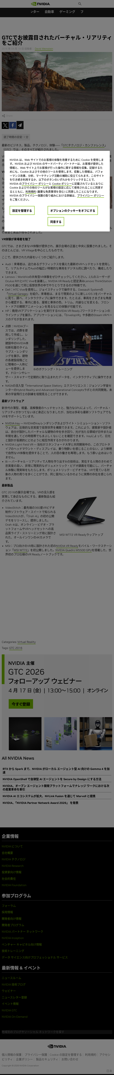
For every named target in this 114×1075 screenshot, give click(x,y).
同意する (55, 222)
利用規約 (30, 191)
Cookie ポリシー (62, 183)
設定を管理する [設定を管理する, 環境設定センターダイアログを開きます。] (22, 210)
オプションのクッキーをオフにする (72, 210)
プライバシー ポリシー (35, 183)
